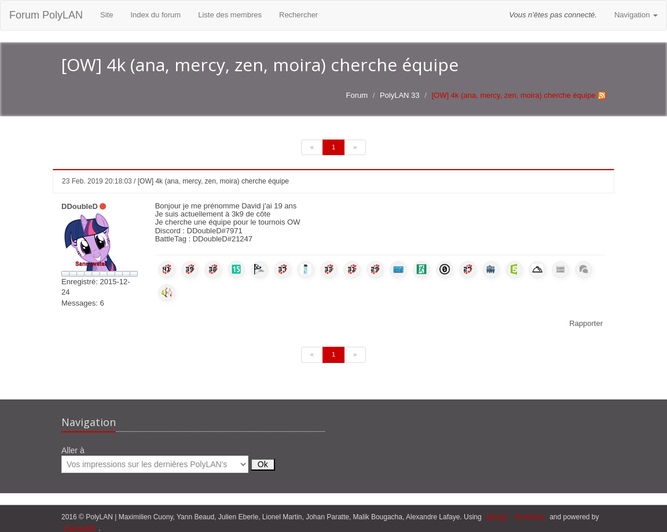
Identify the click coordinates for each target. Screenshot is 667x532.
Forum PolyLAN (46, 15)
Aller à (168, 459)
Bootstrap (529, 517)
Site (106, 14)
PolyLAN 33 (400, 95)
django (496, 517)
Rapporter (586, 323)
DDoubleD (79, 206)
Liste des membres (230, 14)
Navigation (636, 14)
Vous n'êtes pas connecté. (553, 14)
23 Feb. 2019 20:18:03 (97, 181)
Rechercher (298, 14)
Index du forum (155, 14)
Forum (357, 95)
